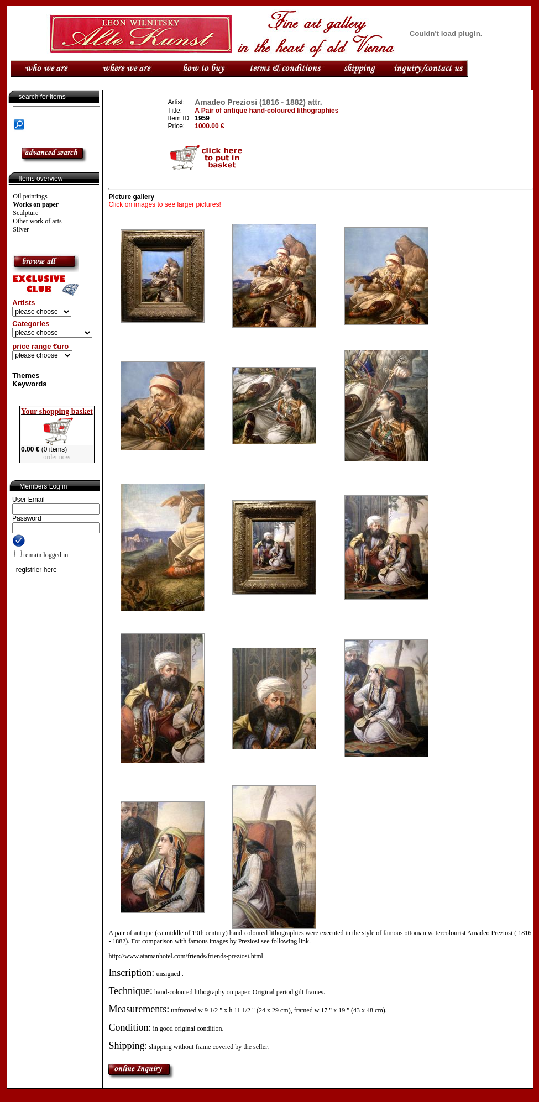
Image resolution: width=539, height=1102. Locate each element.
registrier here (36, 570)
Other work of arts (37, 221)
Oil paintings (30, 196)
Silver (21, 229)
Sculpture (25, 213)
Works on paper (36, 204)
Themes (25, 375)
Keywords (29, 384)
